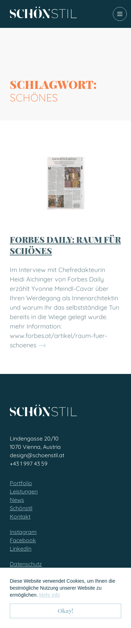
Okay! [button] (65, 610)
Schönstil (21, 508)
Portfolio (21, 483)
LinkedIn (20, 548)
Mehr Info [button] (49, 595)
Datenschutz (26, 563)
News (17, 499)
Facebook (23, 540)
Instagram (23, 531)
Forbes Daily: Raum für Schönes (65, 251)
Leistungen (24, 491)
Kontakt (20, 516)
